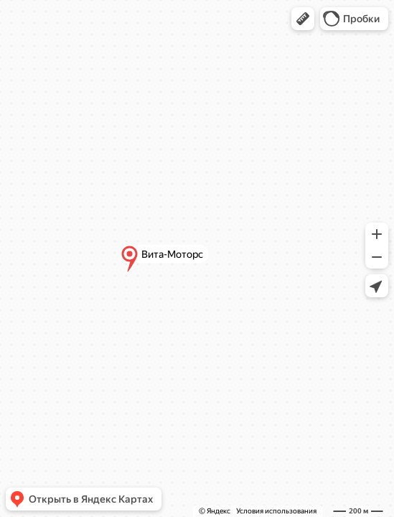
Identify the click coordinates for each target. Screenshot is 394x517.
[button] (302, 18)
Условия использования (276, 511)
